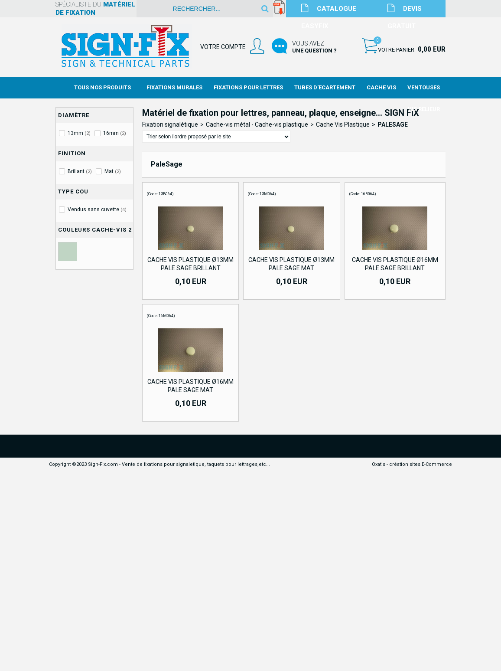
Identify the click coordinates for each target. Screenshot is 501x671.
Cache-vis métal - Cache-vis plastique (257, 124)
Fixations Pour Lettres (248, 87)
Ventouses (423, 87)
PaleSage (392, 124)
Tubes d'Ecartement (324, 87)
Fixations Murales (174, 87)
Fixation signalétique (170, 124)
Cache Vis (381, 87)
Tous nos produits (102, 87)
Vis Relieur (424, 109)
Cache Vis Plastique (343, 124)
